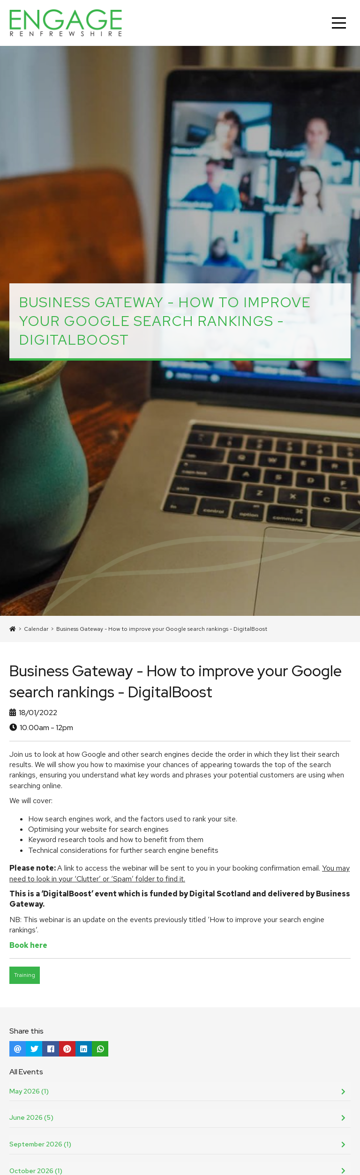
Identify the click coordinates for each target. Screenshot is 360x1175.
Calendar (36, 629)
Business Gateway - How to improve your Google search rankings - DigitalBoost (161, 629)
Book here (28, 945)
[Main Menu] (339, 23)
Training (24, 975)
